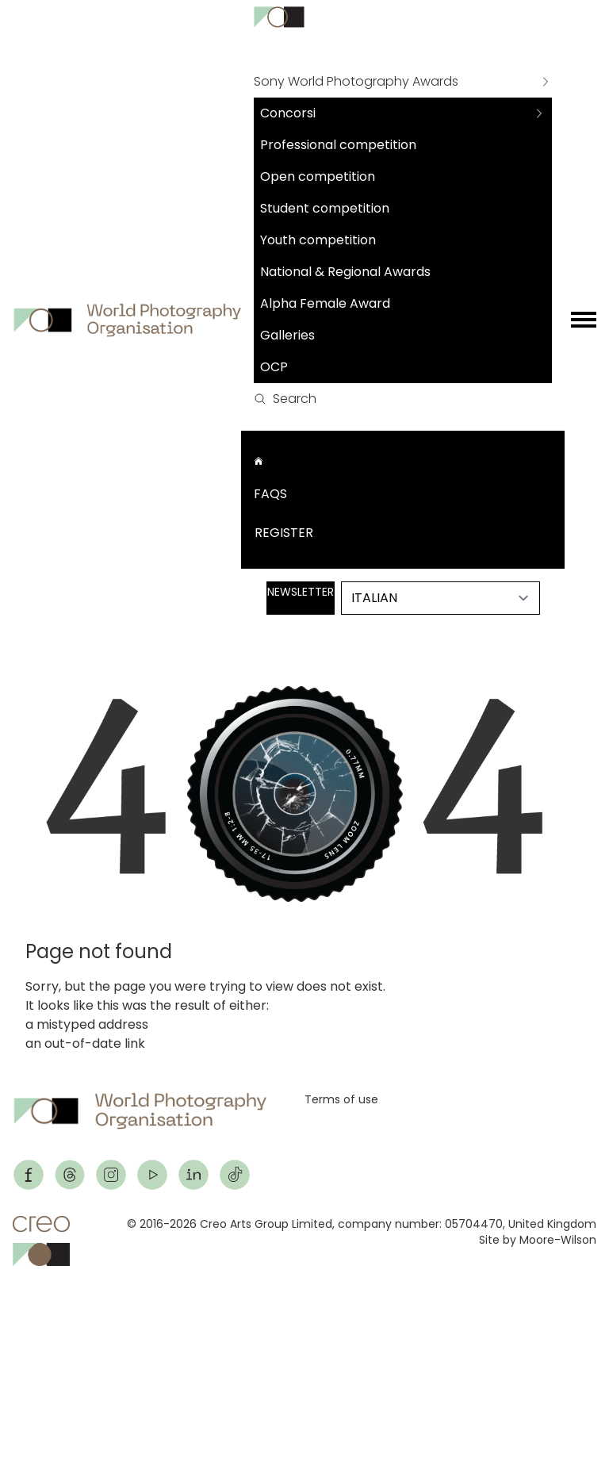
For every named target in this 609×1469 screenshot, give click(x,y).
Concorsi (288, 113)
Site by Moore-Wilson (537, 1240)
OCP (274, 367)
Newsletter (300, 592)
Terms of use (341, 1099)
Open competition (317, 176)
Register (284, 533)
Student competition (324, 208)
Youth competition (318, 240)
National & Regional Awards (345, 272)
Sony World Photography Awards (356, 81)
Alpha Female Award (325, 303)
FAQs (270, 494)
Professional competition (338, 145)
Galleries (287, 335)
